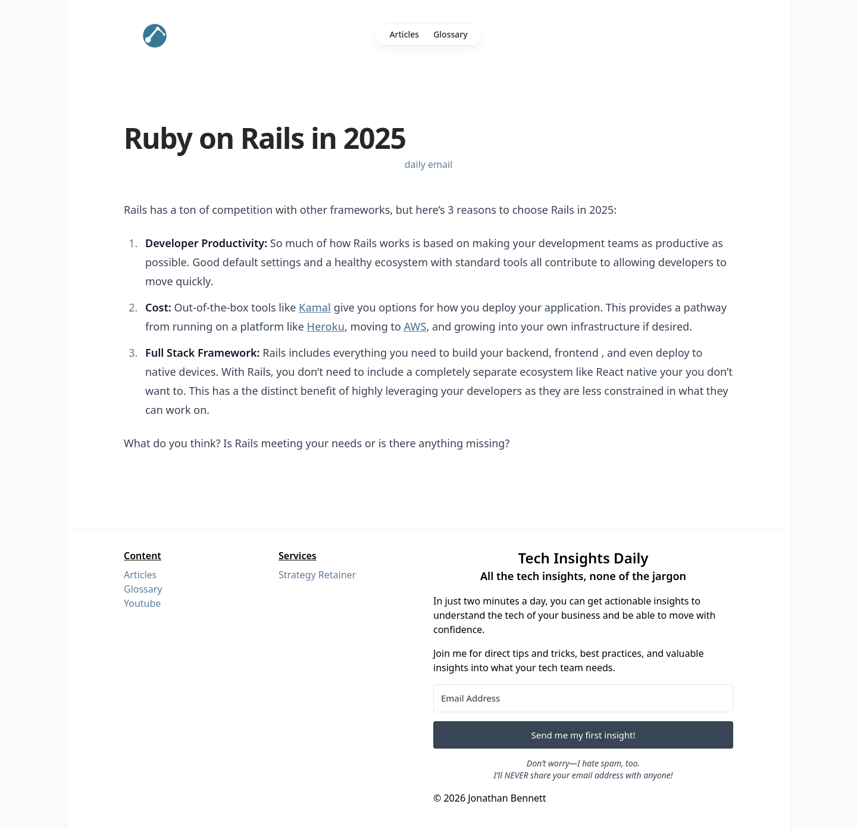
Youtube (142, 603)
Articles (404, 34)
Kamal (315, 307)
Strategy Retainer (317, 574)
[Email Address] (583, 698)
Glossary (450, 34)
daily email (429, 164)
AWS (415, 326)
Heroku (326, 326)
